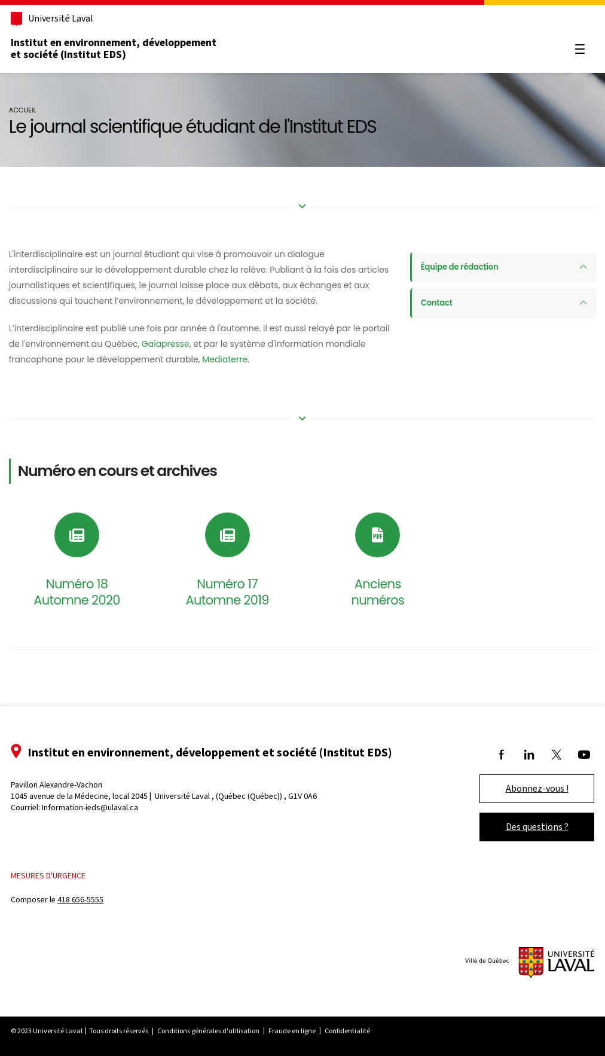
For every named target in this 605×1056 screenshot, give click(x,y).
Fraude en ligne (308, 1031)
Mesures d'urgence (65, 875)
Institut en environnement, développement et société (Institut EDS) (130, 48)
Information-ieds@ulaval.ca (107, 807)
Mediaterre (282, 359)
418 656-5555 (97, 899)
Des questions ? (520, 826)
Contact (432, 303)
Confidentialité (364, 1031)
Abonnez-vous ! (520, 788)
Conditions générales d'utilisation (225, 1031)
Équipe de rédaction (456, 267)
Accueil (37, 110)
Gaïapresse (210, 344)
